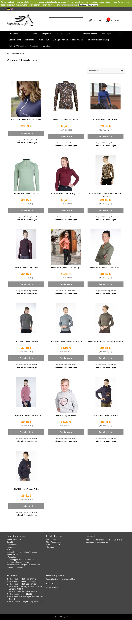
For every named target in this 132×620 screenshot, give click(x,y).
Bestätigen (83, 5)
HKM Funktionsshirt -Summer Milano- (105, 341)
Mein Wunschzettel (53, 542)
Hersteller (46, 46)
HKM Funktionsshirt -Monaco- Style (66, 341)
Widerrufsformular (14, 540)
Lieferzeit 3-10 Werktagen (26, 143)
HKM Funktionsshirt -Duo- (26, 267)
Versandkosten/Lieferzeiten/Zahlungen (22, 552)
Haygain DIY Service (15, 567)
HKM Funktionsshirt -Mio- (26, 341)
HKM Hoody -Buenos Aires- (105, 415)
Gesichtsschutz (15, 40)
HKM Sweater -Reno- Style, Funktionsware (26, 596)
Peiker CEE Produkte (17, 46)
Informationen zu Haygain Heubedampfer (23, 565)
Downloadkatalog (53, 587)
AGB (8, 550)
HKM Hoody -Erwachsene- (20, 591)
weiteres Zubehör (90, 34)
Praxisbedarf (44, 40)
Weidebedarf (73, 34)
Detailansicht (26, 133)
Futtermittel (29, 40)
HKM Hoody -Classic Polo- (26, 489)
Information (11, 557)
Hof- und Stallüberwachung (98, 40)
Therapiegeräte (107, 34)
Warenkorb (114, 20)
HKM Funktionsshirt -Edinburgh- (66, 267)
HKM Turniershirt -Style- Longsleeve (24, 601)
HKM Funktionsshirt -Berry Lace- (66, 194)
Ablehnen (93, 5)
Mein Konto (97, 20)
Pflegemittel (46, 34)
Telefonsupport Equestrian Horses (20, 560)
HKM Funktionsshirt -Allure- (66, 120)
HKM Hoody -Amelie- (66, 415)
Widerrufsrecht (12, 555)
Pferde (34, 34)
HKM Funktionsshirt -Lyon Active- (105, 267)
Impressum (11, 547)
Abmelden (50, 547)
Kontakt (10, 542)
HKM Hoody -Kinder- (17, 594)
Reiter (25, 34)
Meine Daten (51, 540)
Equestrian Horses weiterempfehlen (60, 579)
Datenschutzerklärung (68, 5)
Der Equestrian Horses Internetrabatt (67, 40)
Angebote (34, 46)
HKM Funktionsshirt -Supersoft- (26, 415)
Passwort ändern (53, 545)
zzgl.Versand (33, 140)
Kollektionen (13, 34)
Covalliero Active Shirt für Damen (26, 120)
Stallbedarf (59, 34)
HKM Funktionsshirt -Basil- (26, 194)
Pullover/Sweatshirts (18, 53)
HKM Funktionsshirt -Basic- (105, 120)
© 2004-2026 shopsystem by (65, 617)
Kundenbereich (54, 536)
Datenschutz (12, 545)
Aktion (120, 34)
